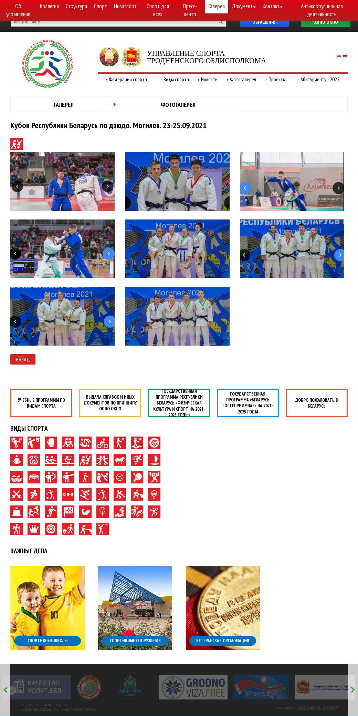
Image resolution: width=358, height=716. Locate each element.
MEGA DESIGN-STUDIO (316, 707)
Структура (76, 6)
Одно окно (325, 22)
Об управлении (18, 10)
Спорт (100, 6)
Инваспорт (125, 6)
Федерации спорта (128, 79)
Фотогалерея (243, 79)
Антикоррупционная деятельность (322, 10)
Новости (209, 79)
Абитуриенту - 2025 (320, 79)
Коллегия (49, 6)
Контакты (273, 6)
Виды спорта (176, 79)
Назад (23, 359)
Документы (244, 6)
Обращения (264, 22)
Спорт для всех (158, 10)
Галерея (217, 6)
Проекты (277, 79)
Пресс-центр (190, 10)
